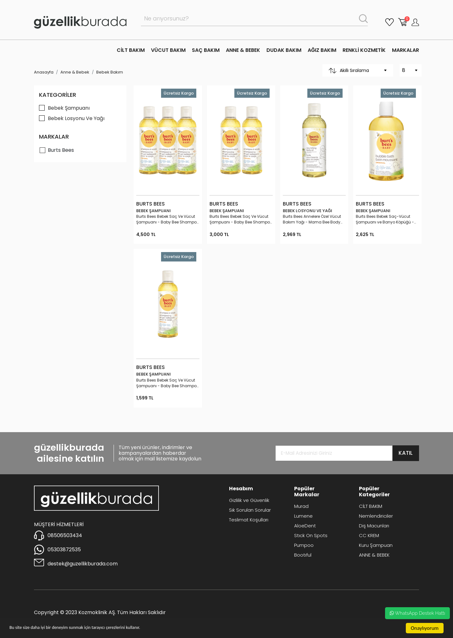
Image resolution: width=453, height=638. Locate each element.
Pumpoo (304, 545)
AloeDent (305, 525)
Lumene (303, 516)
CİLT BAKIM (131, 50)
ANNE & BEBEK (243, 50)
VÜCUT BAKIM (168, 50)
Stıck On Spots (310, 535)
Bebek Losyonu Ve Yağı (76, 118)
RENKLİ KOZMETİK (364, 50)
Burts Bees (61, 150)
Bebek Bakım (109, 72)
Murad (301, 506)
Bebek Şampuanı (69, 108)
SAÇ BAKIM (206, 50)
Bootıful (302, 555)
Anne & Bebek (74, 72)
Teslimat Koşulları (248, 519)
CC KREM (369, 535)
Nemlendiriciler (376, 516)
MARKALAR (405, 50)
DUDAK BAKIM (283, 50)
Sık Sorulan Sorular (250, 510)
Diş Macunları (374, 525)
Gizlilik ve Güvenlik (249, 500)
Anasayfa (43, 72)
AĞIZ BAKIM (322, 50)
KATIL (406, 453)
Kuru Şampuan (376, 545)
